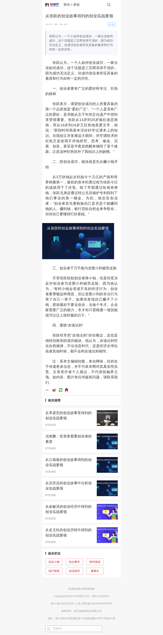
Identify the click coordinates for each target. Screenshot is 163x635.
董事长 (95, 570)
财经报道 (95, 561)
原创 (76, 4)
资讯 (66, 4)
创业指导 (74, 570)
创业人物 (53, 561)
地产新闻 (53, 570)
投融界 (108, 372)
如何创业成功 (92, 63)
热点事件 (74, 561)
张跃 (56, 63)
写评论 (54, 628)
